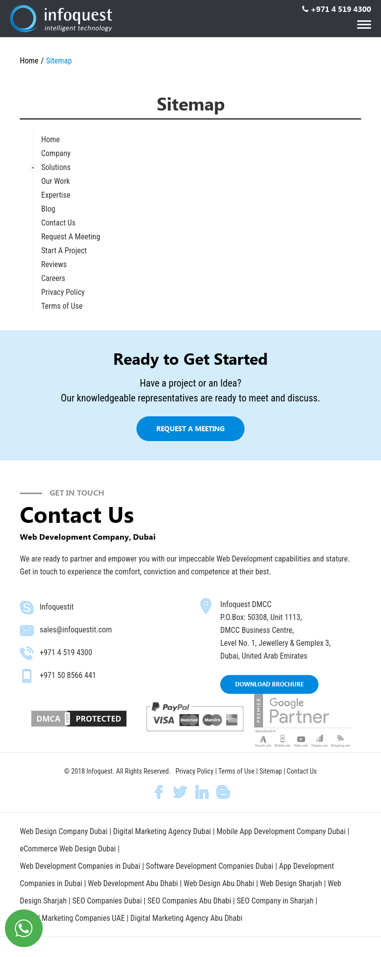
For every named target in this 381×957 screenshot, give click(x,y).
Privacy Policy (63, 292)
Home (29, 60)
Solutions (55, 167)
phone (27, 653)
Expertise (55, 195)
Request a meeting (190, 428)
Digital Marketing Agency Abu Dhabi (186, 918)
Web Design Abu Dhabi (220, 883)
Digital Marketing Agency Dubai (162, 831)
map (206, 606)
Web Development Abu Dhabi (134, 883)
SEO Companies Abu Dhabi (189, 900)
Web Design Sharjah (291, 883)
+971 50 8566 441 (68, 675)
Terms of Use (62, 306)
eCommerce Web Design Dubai (69, 848)
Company (55, 153)
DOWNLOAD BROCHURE (269, 684)
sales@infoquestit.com (76, 629)
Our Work (55, 181)
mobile (27, 676)
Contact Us (58, 222)
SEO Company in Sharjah (276, 900)
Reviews (54, 264)
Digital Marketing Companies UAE (73, 918)
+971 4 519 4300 (341, 8)
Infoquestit (57, 607)
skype (27, 608)
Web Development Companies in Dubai (80, 866)
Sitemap (270, 771)
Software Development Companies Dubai (210, 866)
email (27, 630)
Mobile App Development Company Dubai (281, 831)
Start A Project (64, 250)
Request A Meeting (70, 236)
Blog (48, 209)
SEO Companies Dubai (107, 900)
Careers (53, 278)
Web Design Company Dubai (64, 831)
